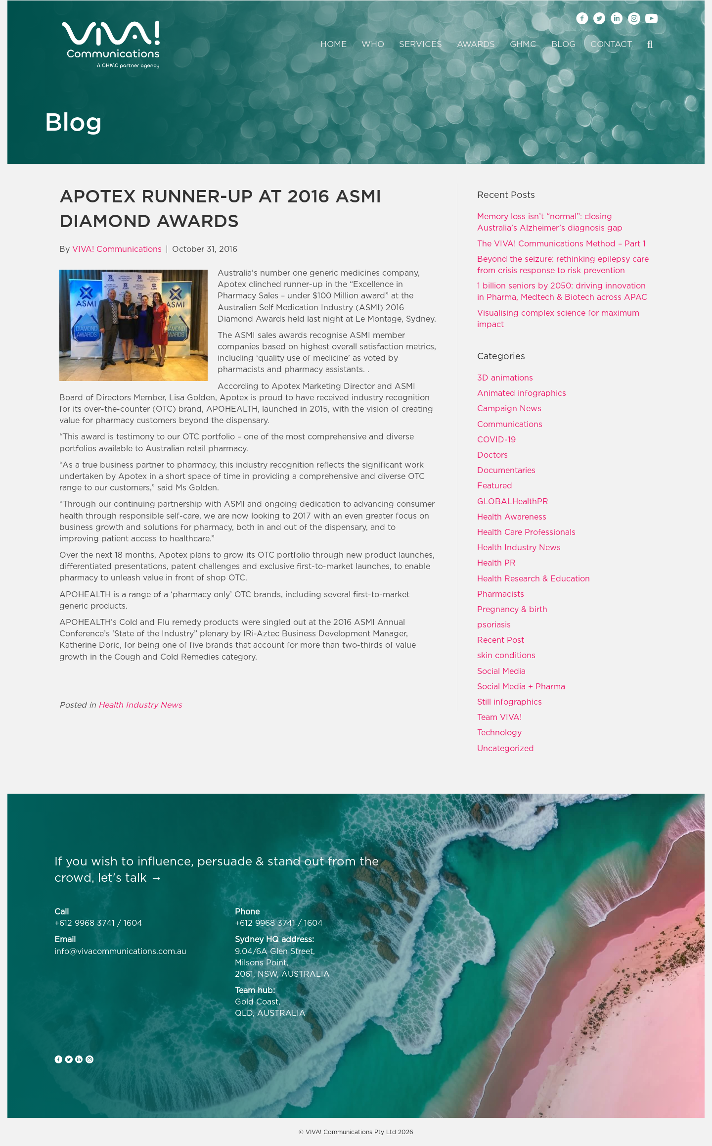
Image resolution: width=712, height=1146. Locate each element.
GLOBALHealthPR (512, 501)
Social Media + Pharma (521, 686)
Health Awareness (511, 516)
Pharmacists (500, 593)
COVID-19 (496, 439)
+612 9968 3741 (84, 922)
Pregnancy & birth (512, 609)
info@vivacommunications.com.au (120, 951)
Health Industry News (140, 704)
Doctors (492, 454)
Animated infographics (521, 392)
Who (372, 44)
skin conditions (506, 655)
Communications (509, 424)
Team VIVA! (499, 717)
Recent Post (500, 639)
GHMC (523, 44)
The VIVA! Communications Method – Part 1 (561, 243)
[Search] (646, 44)
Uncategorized (505, 748)
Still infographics (509, 701)
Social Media (501, 671)
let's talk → (130, 877)
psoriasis (494, 624)
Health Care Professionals (526, 531)
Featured (494, 485)
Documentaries (506, 470)
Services (420, 44)
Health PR (496, 562)
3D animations (505, 377)
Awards (476, 44)
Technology (499, 732)
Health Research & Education (533, 578)
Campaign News (509, 408)
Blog (563, 44)
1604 (133, 922)
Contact (611, 44)
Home (333, 44)
